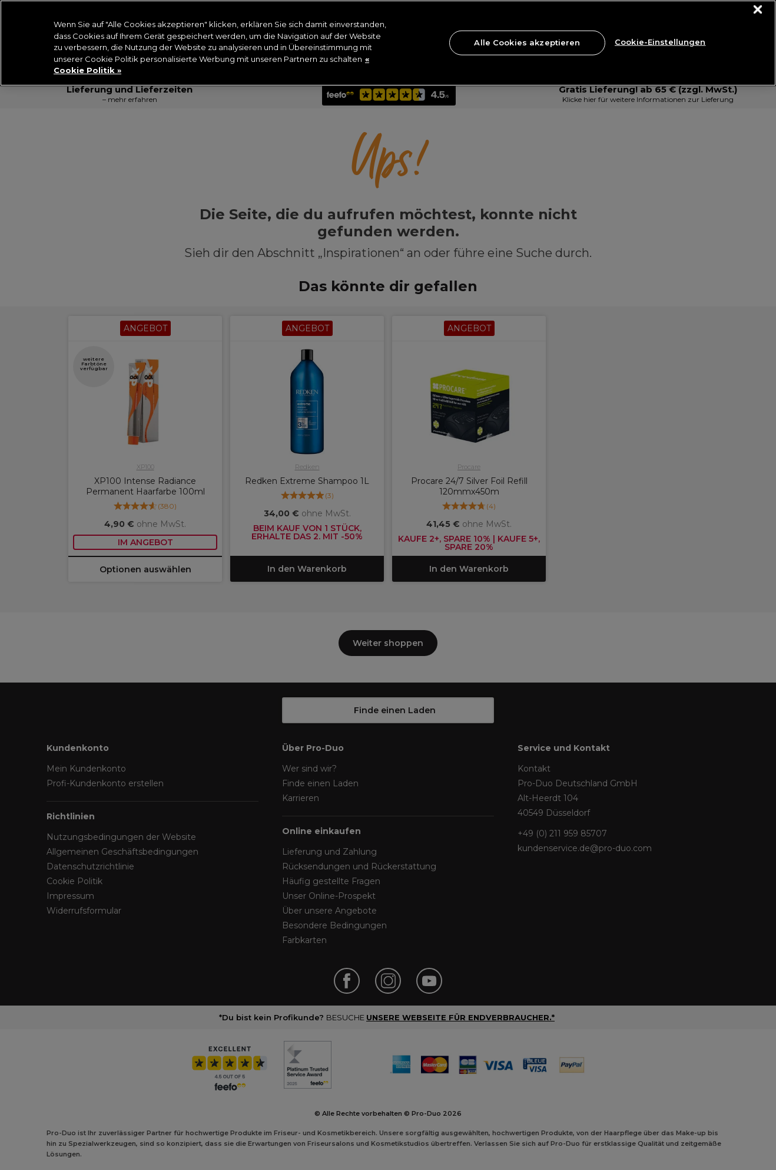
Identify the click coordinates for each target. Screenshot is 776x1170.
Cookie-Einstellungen (660, 41)
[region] (388, 43)
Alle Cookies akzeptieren (527, 42)
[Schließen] (758, 9)
